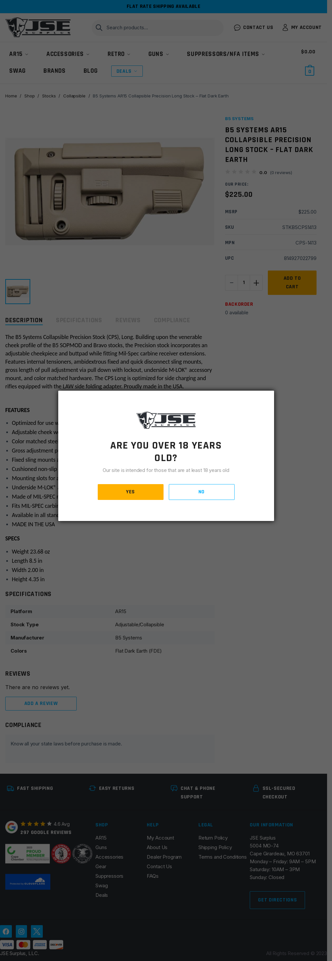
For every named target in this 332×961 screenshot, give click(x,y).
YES (130, 491)
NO (201, 491)
